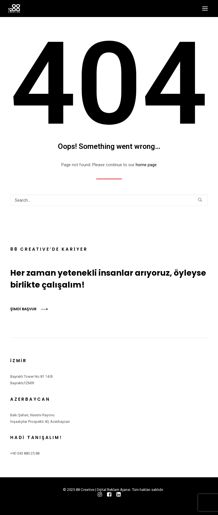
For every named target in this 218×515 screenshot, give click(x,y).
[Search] (109, 200)
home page (146, 164)
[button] (205, 8)
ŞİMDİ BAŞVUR (23, 309)
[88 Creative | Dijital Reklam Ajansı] (14, 8)
